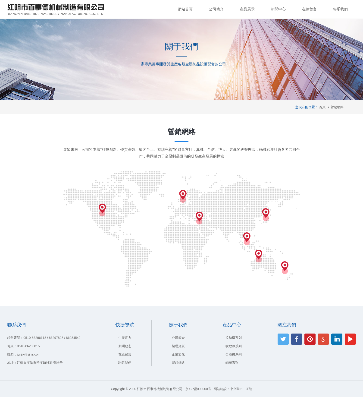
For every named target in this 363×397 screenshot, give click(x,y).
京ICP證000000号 (198, 389)
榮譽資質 (178, 346)
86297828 (56, 338)
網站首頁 (185, 9)
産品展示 (247, 9)
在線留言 (309, 9)
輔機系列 (231, 363)
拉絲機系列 (233, 338)
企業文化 (178, 354)
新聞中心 (278, 9)
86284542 (73, 338)
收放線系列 (233, 346)
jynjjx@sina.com (28, 354)
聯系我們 (340, 9)
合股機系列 (233, 354)
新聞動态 (124, 346)
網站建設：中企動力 (228, 389)
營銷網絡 (178, 363)
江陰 (249, 389)
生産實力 (124, 338)
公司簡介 (216, 9)
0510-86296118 (34, 338)
